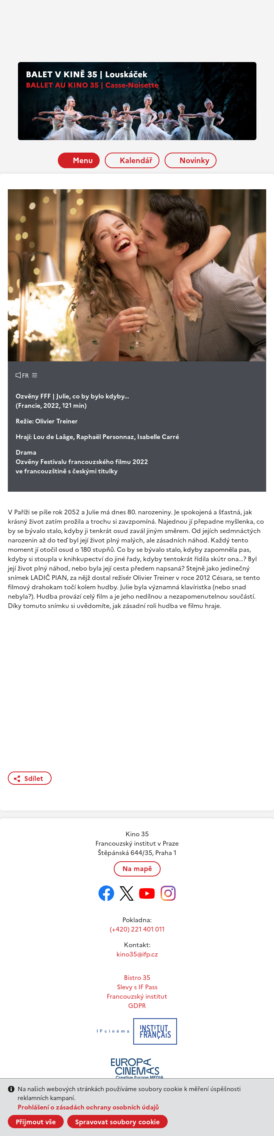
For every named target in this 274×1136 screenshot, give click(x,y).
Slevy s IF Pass (137, 987)
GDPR (137, 1005)
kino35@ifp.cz (137, 954)
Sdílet (33, 778)
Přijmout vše (36, 1122)
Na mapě (137, 869)
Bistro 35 (137, 977)
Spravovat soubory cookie (117, 1122)
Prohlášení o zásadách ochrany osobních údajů (88, 1107)
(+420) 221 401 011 (137, 929)
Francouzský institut (137, 996)
